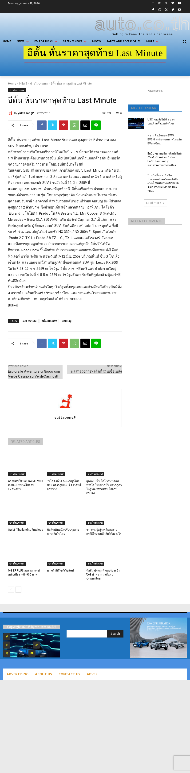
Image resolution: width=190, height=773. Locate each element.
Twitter (19, 653)
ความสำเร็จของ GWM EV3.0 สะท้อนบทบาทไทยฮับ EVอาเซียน (25, 485)
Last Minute (29, 321)
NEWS (23, 83)
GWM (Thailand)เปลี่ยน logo (25, 529)
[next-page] (18, 590)
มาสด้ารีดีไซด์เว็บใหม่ (60, 570)
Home (12, 83)
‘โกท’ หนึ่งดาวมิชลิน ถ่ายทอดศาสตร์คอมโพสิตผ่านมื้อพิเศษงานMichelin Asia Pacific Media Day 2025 (163, 183)
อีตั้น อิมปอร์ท (49, 321)
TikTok (49, 645)
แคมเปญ (66, 321)
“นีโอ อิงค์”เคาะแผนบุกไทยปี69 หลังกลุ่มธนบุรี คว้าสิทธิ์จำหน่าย (64, 485)
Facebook (22, 636)
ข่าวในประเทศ (39, 83)
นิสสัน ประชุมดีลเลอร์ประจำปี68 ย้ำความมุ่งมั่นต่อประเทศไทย (103, 574)
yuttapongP (26, 113)
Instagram (22, 645)
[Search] (115, 634)
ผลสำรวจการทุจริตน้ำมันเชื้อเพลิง (96, 371)
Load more (155, 203)
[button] (184, 41)
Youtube (45, 653)
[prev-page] (11, 590)
